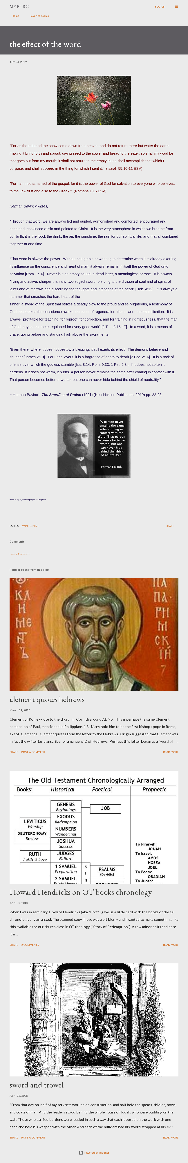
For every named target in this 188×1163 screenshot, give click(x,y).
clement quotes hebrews (47, 699)
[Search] (160, 6)
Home (13, 15)
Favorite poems (37, 15)
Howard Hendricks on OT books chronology (81, 892)
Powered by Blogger (94, 1152)
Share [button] (170, 525)
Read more (170, 752)
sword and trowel (37, 1084)
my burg (19, 6)
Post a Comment (20, 554)
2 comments (30, 944)
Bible (35, 525)
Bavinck (25, 525)
